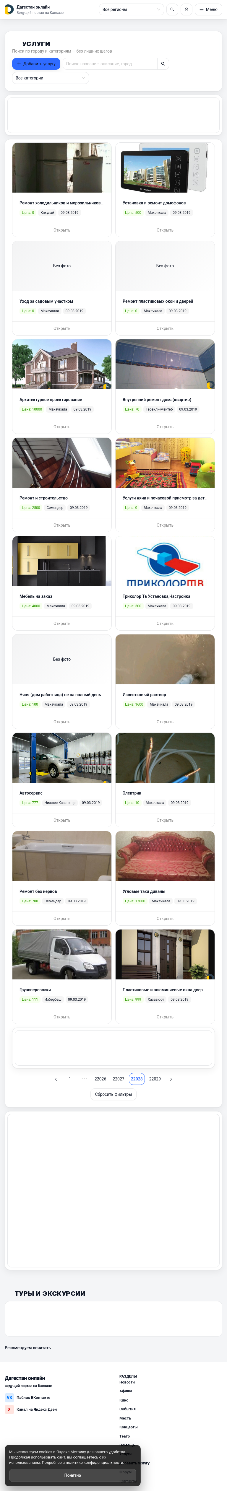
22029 (152, 1076)
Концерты (128, 1424)
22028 (134, 1076)
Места (125, 1415)
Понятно (72, 1475)
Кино (123, 1397)
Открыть (61, 229)
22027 (116, 1076)
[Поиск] (172, 9)
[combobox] (129, 9)
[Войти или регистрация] (186, 9)
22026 (98, 1076)
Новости (127, 1379)
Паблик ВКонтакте (27, 1395)
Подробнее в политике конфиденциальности (82, 1462)
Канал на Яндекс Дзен (31, 1407)
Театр (124, 1433)
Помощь (127, 1442)
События (127, 1406)
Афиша (125, 1388)
